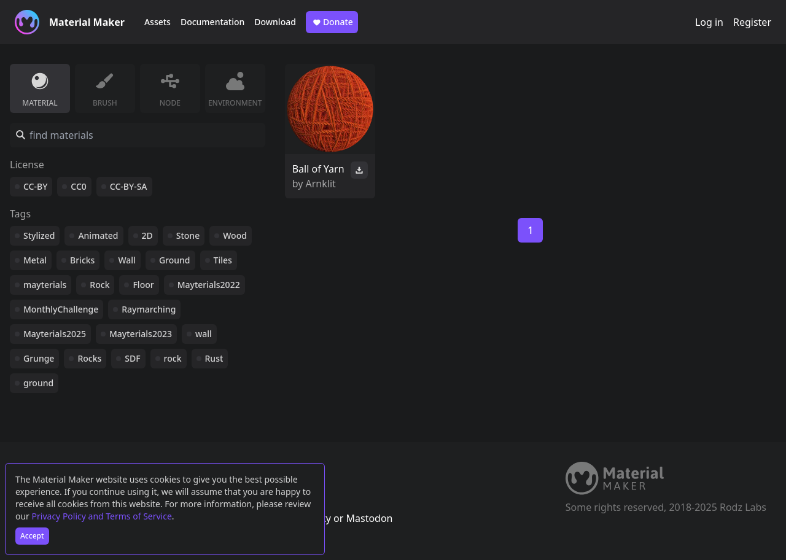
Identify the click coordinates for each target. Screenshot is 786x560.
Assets (157, 22)
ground (38, 383)
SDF (132, 358)
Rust (214, 358)
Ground (174, 260)
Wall (126, 260)
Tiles (223, 260)
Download (275, 22)
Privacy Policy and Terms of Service (102, 516)
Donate (332, 22)
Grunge (38, 358)
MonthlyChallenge (60, 309)
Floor (143, 284)
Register (752, 22)
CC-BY (35, 186)
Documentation (212, 22)
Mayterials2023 (140, 334)
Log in (709, 22)
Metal (35, 260)
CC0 (79, 186)
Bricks (82, 260)
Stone (188, 235)
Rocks (89, 358)
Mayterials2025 (54, 334)
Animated (98, 235)
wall (203, 334)
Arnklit (321, 183)
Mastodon (369, 518)
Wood (235, 235)
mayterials (44, 284)
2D (147, 235)
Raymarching (149, 309)
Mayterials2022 (208, 284)
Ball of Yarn (318, 169)
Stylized (39, 235)
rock (173, 358)
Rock (99, 284)
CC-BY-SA (128, 186)
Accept (32, 536)
